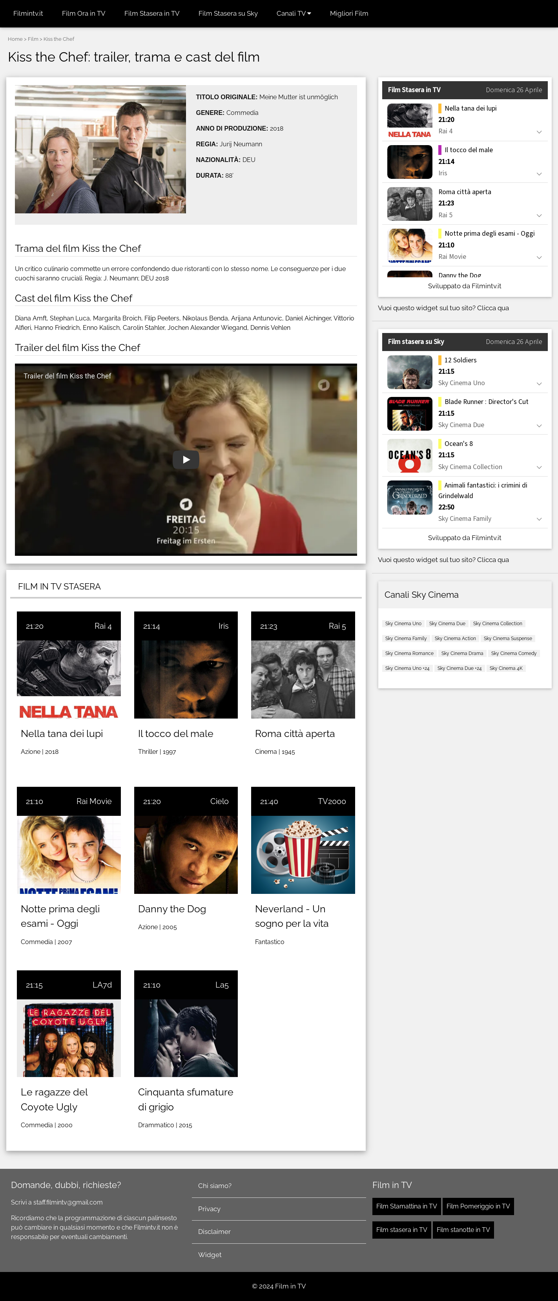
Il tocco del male (175, 733)
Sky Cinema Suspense (508, 638)
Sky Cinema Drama (462, 653)
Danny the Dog (172, 909)
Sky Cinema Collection (497, 623)
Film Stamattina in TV (406, 1206)
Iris (224, 626)
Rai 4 (103, 626)
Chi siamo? (215, 1186)
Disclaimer (214, 1231)
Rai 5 (337, 626)
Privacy (209, 1209)
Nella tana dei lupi (62, 733)
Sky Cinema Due (447, 623)
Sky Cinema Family (406, 638)
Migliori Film (349, 13)
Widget (210, 1255)
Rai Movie (94, 801)
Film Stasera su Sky (228, 13)
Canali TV (294, 13)
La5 (222, 985)
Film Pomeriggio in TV (478, 1206)
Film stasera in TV (401, 1230)
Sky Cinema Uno (403, 623)
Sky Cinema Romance (409, 653)
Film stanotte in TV (463, 1230)
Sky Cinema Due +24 (460, 668)
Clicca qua (493, 308)
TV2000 (332, 801)
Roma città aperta (295, 733)
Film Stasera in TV (152, 13)
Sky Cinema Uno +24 (407, 668)
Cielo (219, 801)
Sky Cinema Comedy (514, 653)
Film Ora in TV (84, 13)
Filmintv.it (28, 13)
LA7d (102, 985)
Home (15, 39)
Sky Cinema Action (455, 638)
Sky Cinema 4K (506, 668)
